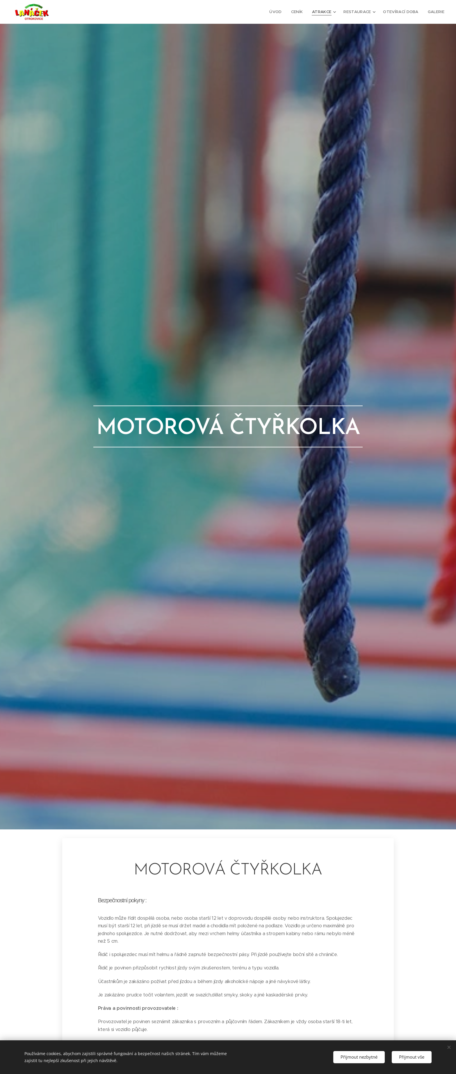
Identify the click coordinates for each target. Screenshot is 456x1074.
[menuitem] (279, 12)
